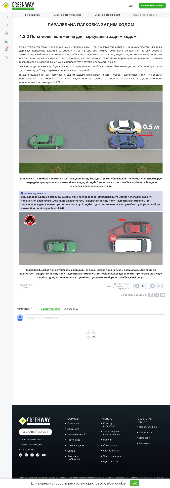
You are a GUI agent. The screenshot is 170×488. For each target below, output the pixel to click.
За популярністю (50, 308)
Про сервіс (73, 423)
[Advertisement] (91, 371)
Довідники (73, 428)
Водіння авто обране (145, 14)
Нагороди (144, 437)
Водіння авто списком (107, 14)
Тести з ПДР (74, 439)
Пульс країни (110, 461)
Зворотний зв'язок (35, 431)
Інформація (73, 418)
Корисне (107, 418)
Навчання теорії (76, 434)
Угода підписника (27, 449)
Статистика (145, 432)
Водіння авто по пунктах (68, 14)
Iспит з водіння (75, 445)
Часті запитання (112, 456)
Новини (107, 439)
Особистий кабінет (152, 5)
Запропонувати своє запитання (112, 432)
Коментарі (144, 443)
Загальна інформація (73, 457)
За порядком (71, 308)
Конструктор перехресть (110, 424)
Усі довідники (32, 14)
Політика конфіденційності (31, 444)
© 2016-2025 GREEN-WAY (31, 439)
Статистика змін (112, 450)
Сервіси (71, 450)
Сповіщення (110, 445)
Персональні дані (149, 426)
